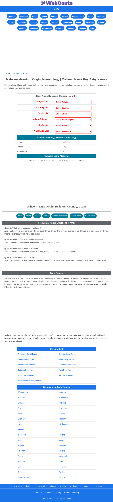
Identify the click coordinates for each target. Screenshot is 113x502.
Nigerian (22, 28)
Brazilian (22, 22)
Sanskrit (71, 28)
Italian (78, 22)
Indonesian (67, 22)
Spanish (82, 28)
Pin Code (29, 486)
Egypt (20, 408)
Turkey (20, 472)
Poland (62, 451)
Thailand (63, 467)
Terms (66, 492)
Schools (52, 486)
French (44, 22)
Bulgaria (21, 397)
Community (85, 486)
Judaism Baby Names (27, 370)
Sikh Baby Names (65, 375)
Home (5, 73)
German (54, 22)
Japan (61, 440)
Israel (20, 424)
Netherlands (64, 424)
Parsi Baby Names (66, 370)
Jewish (54, 16)
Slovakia (21, 461)
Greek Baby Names (26, 359)
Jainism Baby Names (67, 365)
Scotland (63, 456)
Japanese (90, 22)
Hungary (62, 419)
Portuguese (47, 28)
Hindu (34, 16)
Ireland (62, 435)
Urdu (92, 28)
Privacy (58, 492)
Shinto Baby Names (26, 375)
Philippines (63, 408)
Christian (24, 16)
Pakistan (21, 451)
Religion (74, 486)
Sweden (21, 467)
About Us (38, 492)
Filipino (33, 22)
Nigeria (21, 445)
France (62, 413)
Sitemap (75, 492)
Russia (21, 456)
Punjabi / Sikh (77, 16)
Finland (21, 413)
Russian (59, 28)
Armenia (62, 392)
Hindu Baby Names (66, 359)
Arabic (11, 22)
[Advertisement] (56, 49)
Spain (61, 461)
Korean (101, 22)
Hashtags (63, 486)
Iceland (21, 429)
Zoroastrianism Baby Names (29, 381)
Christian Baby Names (67, 354)
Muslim (65, 16)
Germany (22, 419)
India (61, 429)
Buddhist (11, 16)
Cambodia (63, 397)
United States (23, 477)
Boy (26, 73)
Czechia (62, 403)
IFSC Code (41, 486)
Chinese (21, 403)
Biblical (62, 477)
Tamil (90, 16)
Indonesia (22, 435)
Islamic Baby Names (26, 365)
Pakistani (34, 28)
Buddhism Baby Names (27, 354)
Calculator (97, 486)
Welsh (62, 472)
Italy (19, 440)
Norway (62, 445)
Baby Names (16, 73)
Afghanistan (23, 392)
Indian (44, 16)
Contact (48, 492)
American (101, 16)
